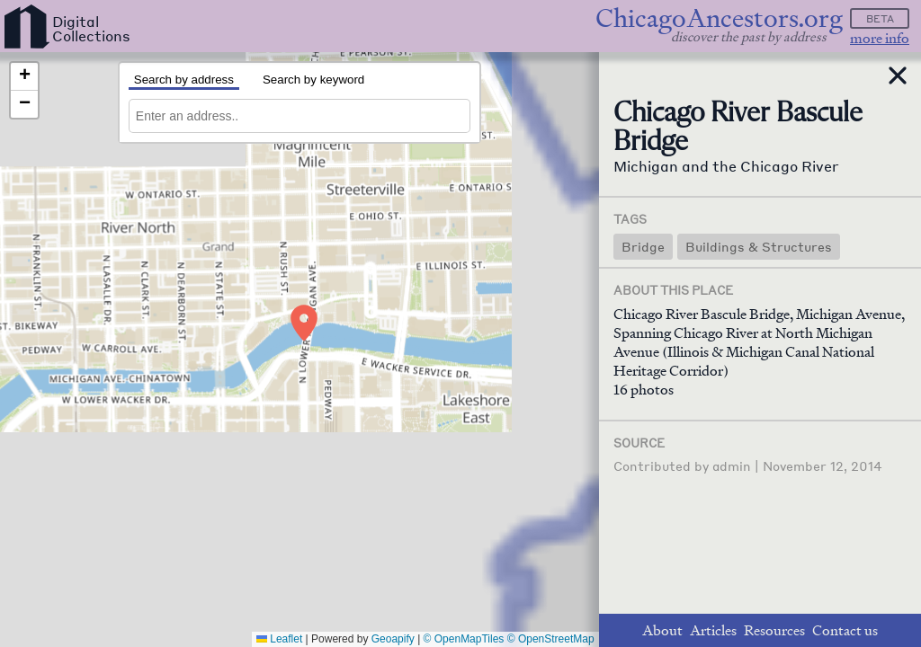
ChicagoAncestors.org (719, 18)
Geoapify (393, 639)
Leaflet (279, 639)
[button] (306, 320)
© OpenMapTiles (464, 639)
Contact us (845, 630)
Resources (774, 630)
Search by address (184, 79)
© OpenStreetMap (551, 639)
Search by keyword (313, 79)
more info (879, 38)
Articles (713, 630)
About (662, 630)
